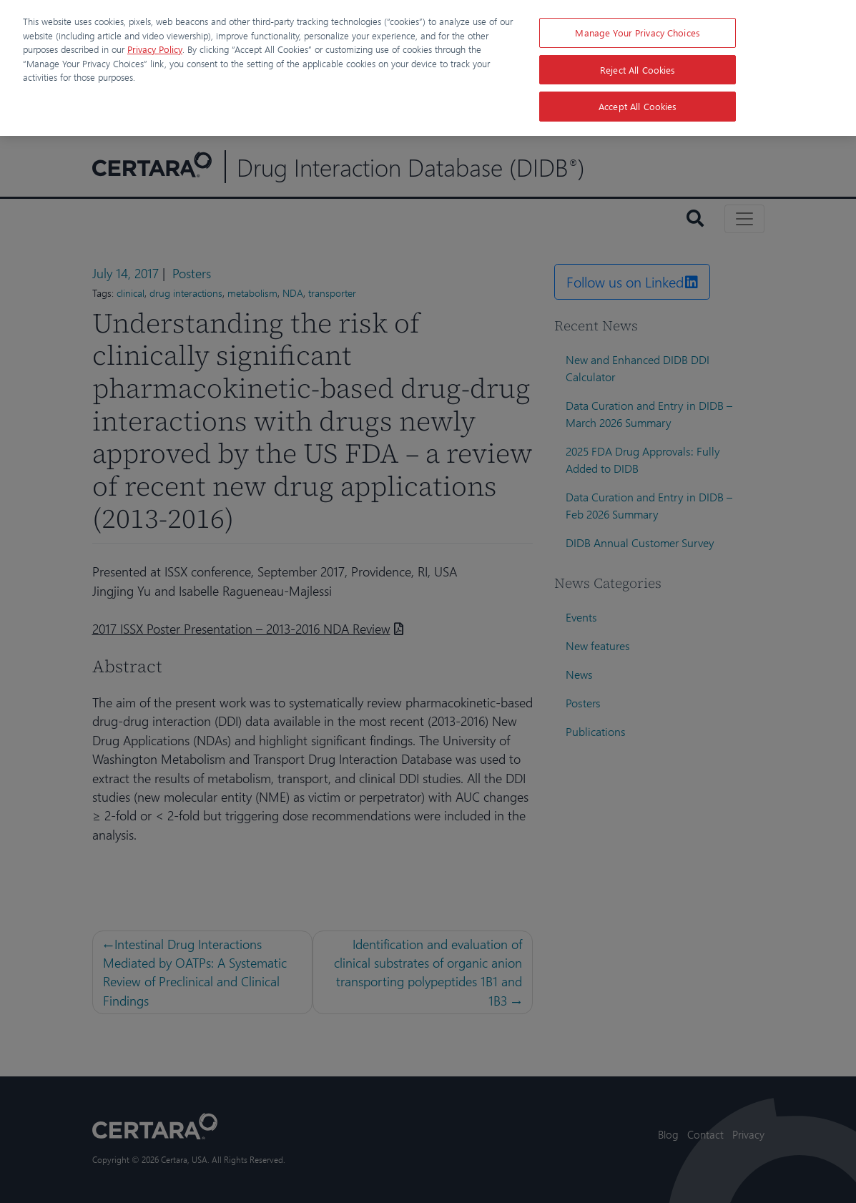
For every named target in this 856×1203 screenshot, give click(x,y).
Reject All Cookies (637, 70)
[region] (428, 68)
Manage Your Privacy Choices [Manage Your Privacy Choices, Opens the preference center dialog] (637, 32)
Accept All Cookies (638, 106)
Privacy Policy (154, 49)
